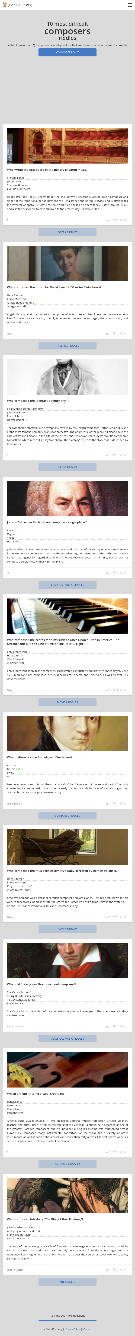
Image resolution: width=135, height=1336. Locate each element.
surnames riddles (67, 815)
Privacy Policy (72, 1329)
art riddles (68, 1281)
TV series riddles (67, 345)
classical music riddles (67, 584)
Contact (87, 1329)
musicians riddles (67, 1164)
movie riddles (67, 929)
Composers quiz (67, 52)
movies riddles (67, 702)
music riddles (67, 467)
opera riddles (67, 232)
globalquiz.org (20, 4)
